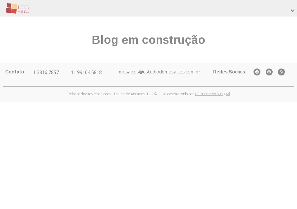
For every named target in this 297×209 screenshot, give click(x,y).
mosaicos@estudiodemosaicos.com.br (159, 72)
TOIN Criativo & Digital (212, 93)
